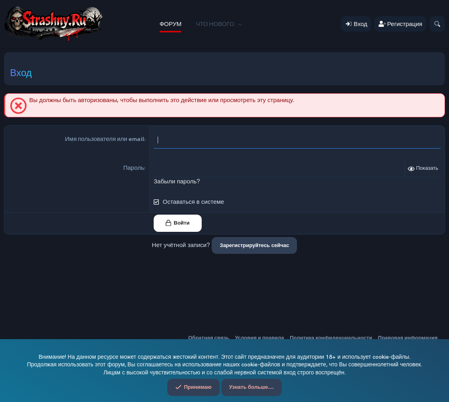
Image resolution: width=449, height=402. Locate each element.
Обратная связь (208, 337)
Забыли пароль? (177, 181)
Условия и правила (259, 337)
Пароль (133, 167)
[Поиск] (437, 24)
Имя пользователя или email (104, 138)
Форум (171, 23)
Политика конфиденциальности (331, 337)
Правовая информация (408, 337)
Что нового (215, 23)
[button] (240, 24)
